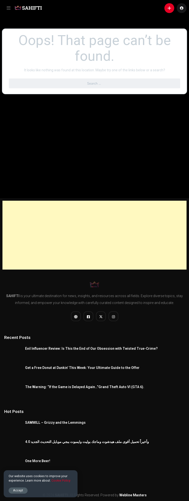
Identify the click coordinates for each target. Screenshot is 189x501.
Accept (18, 490)
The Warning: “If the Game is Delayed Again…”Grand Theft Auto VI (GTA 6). (84, 387)
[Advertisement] (94, 235)
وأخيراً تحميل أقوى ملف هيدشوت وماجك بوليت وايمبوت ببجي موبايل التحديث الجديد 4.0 (87, 442)
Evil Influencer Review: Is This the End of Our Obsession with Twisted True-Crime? (91, 348)
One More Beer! (37, 461)
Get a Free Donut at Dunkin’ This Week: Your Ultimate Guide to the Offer (82, 368)
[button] (9, 8)
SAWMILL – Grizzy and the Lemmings (55, 423)
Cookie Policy (60, 480)
